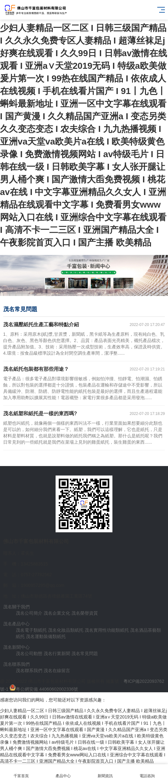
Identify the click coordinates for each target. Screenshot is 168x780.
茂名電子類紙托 (31, 630)
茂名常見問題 (84, 653)
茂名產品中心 (16, 623)
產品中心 (63, 772)
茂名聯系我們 (16, 664)
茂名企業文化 (57, 613)
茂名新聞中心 (16, 647)
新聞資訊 (105, 772)
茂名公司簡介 (29, 613)
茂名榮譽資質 (84, 613)
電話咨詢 (147, 772)
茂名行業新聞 (57, 653)
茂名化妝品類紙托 (65, 630)
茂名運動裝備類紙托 (46, 636)
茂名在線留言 (57, 670)
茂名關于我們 (16, 606)
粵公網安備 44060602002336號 (47, 689)
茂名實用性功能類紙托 (107, 630)
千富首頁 (21, 772)
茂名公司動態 (29, 653)
